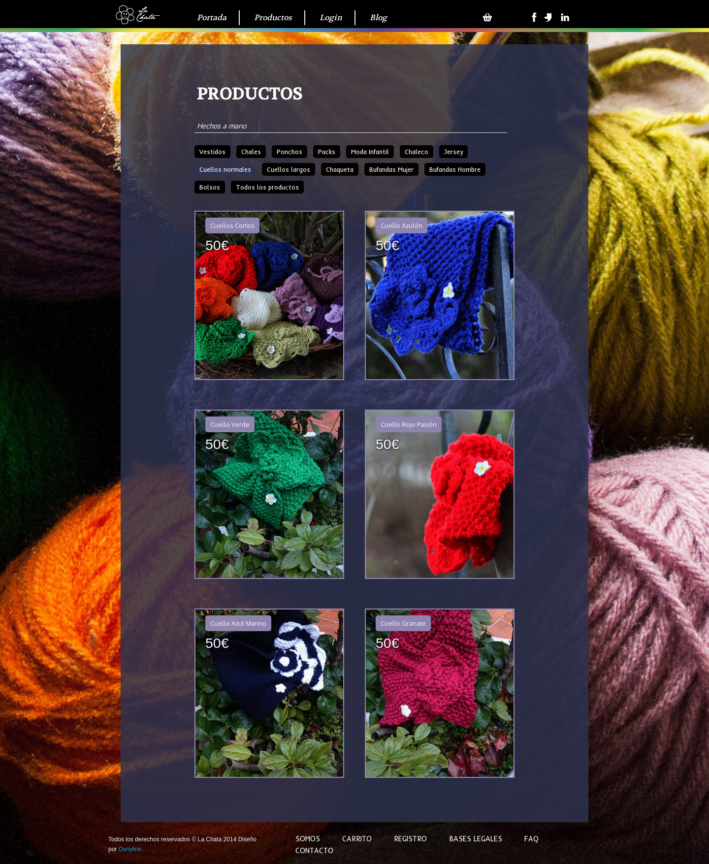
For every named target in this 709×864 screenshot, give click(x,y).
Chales (251, 152)
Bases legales (475, 838)
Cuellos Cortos (232, 225)
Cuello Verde (230, 424)
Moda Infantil (370, 152)
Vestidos (212, 152)
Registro (410, 838)
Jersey (453, 152)
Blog (378, 17)
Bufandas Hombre (455, 169)
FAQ (531, 838)
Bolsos (209, 187)
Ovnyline (130, 849)
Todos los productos (267, 187)
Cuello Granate (403, 623)
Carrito (357, 838)
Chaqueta (340, 169)
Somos (307, 838)
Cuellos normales (225, 169)
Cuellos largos (288, 169)
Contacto (314, 850)
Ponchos (289, 152)
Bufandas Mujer (391, 169)
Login (331, 17)
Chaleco (416, 152)
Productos (273, 17)
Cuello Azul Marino (238, 623)
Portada (211, 17)
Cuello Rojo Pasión (409, 424)
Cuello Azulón (401, 225)
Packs (326, 152)
